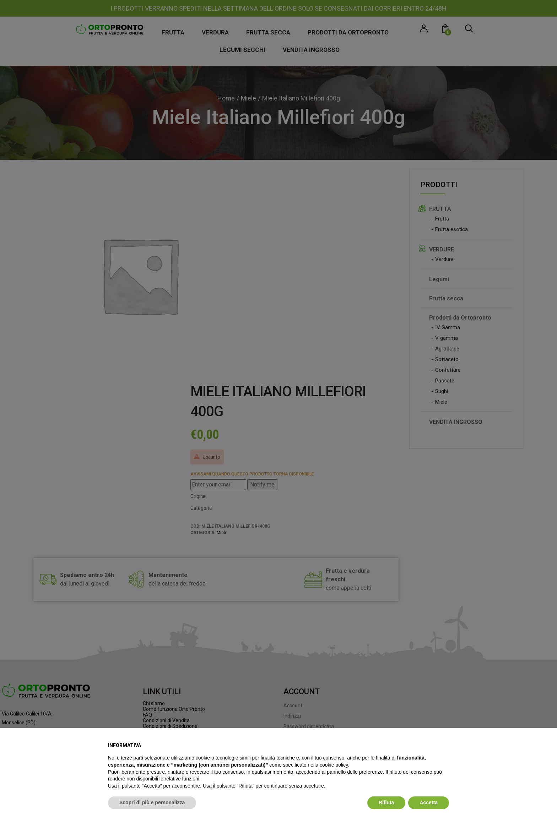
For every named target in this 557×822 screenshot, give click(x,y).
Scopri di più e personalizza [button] (152, 802)
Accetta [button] (429, 802)
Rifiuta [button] (386, 802)
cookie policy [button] (334, 765)
